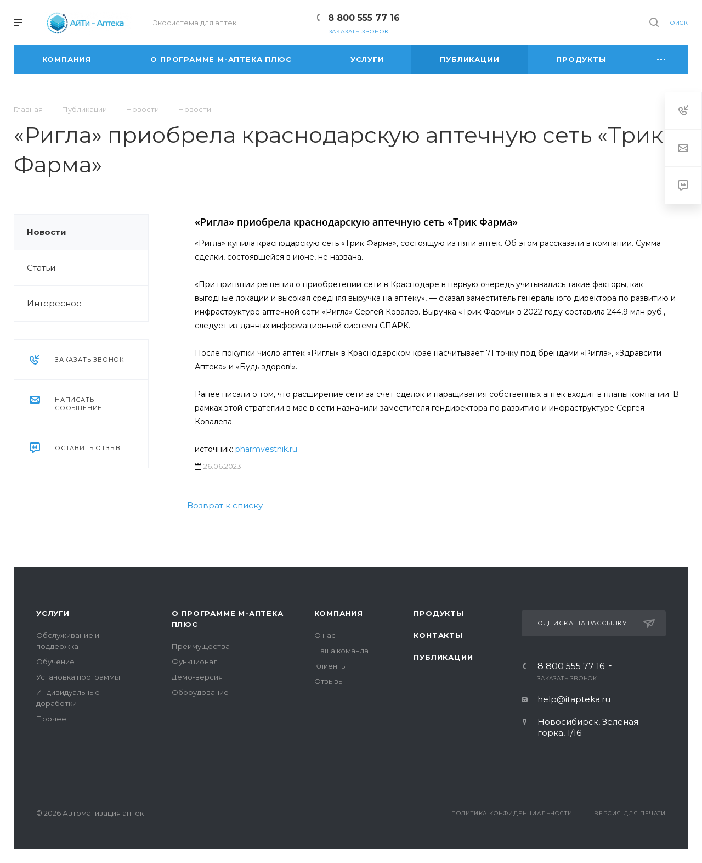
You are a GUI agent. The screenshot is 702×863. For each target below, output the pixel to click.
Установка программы (78, 677)
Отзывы (329, 681)
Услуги (53, 613)
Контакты (438, 635)
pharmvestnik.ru (266, 449)
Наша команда (341, 650)
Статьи (41, 267)
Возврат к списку (225, 505)
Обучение (55, 661)
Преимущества (201, 646)
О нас (325, 635)
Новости (46, 232)
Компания (338, 613)
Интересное (54, 303)
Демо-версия (197, 677)
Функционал (195, 661)
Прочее (51, 718)
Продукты (438, 613)
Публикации (443, 657)
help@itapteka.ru (573, 699)
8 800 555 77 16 (364, 18)
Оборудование (200, 692)
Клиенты (330, 666)
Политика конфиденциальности (512, 813)
